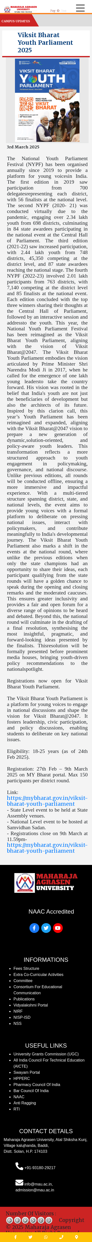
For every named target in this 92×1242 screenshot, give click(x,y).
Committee (22, 981)
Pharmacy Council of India (36, 1085)
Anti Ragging (24, 1103)
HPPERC (21, 1078)
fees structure (26, 968)
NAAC (18, 1097)
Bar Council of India (31, 1091)
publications (24, 999)
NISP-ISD (21, 1017)
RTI (16, 1109)
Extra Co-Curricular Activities (38, 975)
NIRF (18, 1011)
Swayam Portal (26, 1072)
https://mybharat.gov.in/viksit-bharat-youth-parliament (47, 801)
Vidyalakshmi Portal (30, 1005)
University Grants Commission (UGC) (46, 1054)
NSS (17, 1023)
